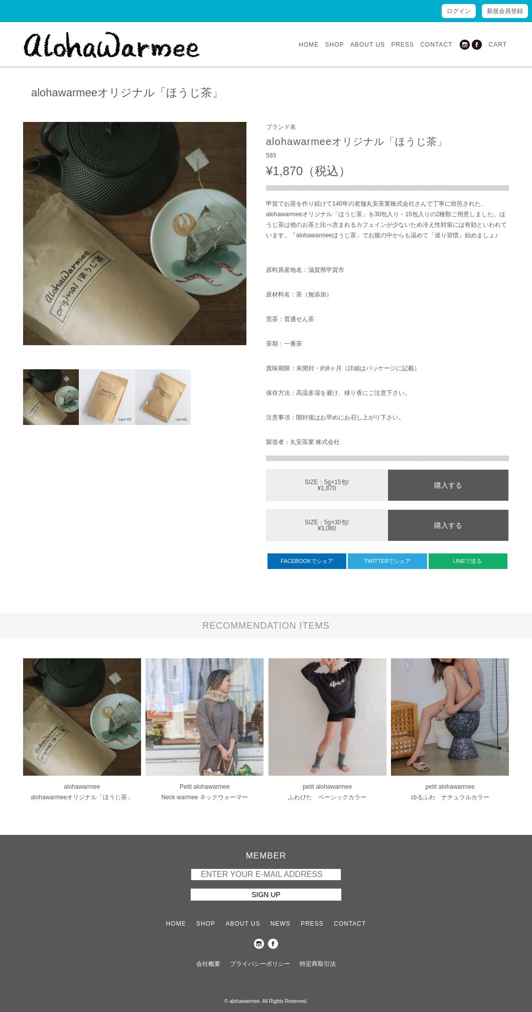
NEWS (281, 923)
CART (498, 44)
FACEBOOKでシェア (307, 561)
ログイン (459, 11)
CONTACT (436, 44)
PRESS (402, 44)
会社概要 (208, 963)
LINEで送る (468, 561)
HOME (309, 44)
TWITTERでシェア (387, 561)
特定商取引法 (318, 963)
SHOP (334, 44)
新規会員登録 (505, 11)
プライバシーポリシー (260, 963)
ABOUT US (367, 44)
